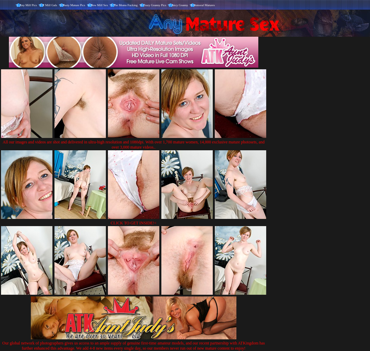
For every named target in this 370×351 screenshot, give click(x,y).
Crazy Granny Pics (154, 5)
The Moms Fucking (125, 5)
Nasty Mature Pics (73, 5)
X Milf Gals (49, 5)
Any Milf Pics (28, 5)
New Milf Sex (99, 5)
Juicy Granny (180, 5)
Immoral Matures (204, 5)
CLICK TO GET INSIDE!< (134, 223)
